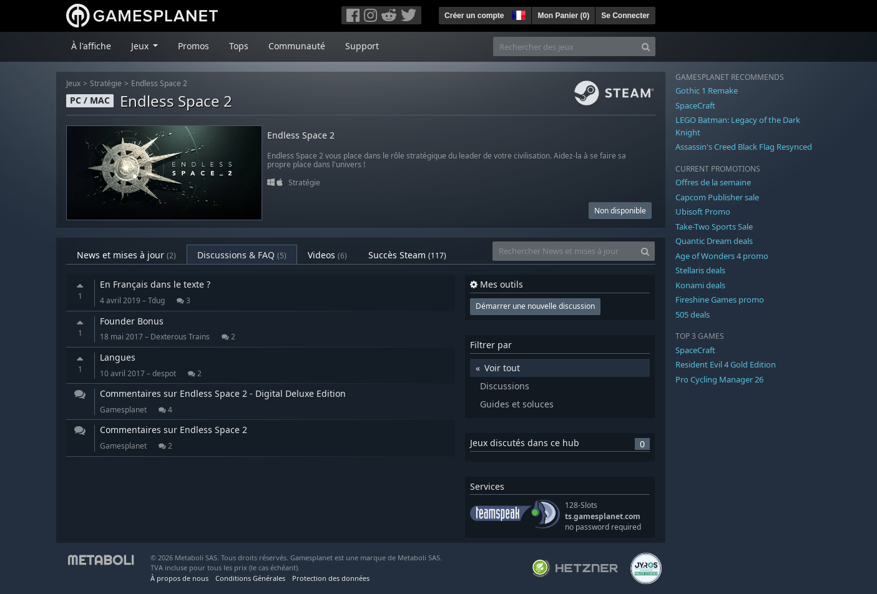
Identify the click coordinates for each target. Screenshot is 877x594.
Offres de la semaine (713, 182)
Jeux (73, 83)
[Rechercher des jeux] (565, 46)
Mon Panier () (563, 15)
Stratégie (106, 83)
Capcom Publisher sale (717, 197)
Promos (193, 46)
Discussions (504, 386)
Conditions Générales (250, 578)
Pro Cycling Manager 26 (719, 379)
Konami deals (700, 285)
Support (362, 46)
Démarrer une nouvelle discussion (535, 306)
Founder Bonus (132, 321)
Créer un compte (474, 15)
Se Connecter (625, 15)
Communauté (296, 46)
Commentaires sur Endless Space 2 (173, 430)
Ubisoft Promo (702, 211)
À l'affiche (91, 46)
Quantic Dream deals (714, 240)
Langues (117, 357)
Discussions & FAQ (242, 255)
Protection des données (331, 578)
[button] (517, 13)
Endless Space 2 (159, 83)
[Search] (645, 46)
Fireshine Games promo (719, 299)
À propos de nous (179, 578)
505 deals (692, 314)
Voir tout (502, 368)
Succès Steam (407, 255)
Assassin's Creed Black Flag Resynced (743, 146)
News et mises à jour (126, 255)
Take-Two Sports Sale (714, 226)
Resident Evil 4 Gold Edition (725, 364)
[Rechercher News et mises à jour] (564, 251)
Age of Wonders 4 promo (721, 255)
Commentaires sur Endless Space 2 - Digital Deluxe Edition (223, 393)
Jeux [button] (141, 46)
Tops (238, 46)
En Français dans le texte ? (155, 284)
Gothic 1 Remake (706, 90)
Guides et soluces (517, 404)
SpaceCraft (695, 105)
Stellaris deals (700, 270)
